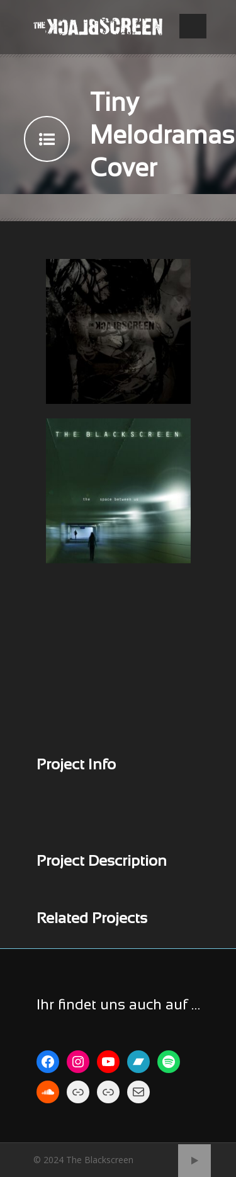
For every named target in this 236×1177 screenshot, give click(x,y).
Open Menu (192, 26)
